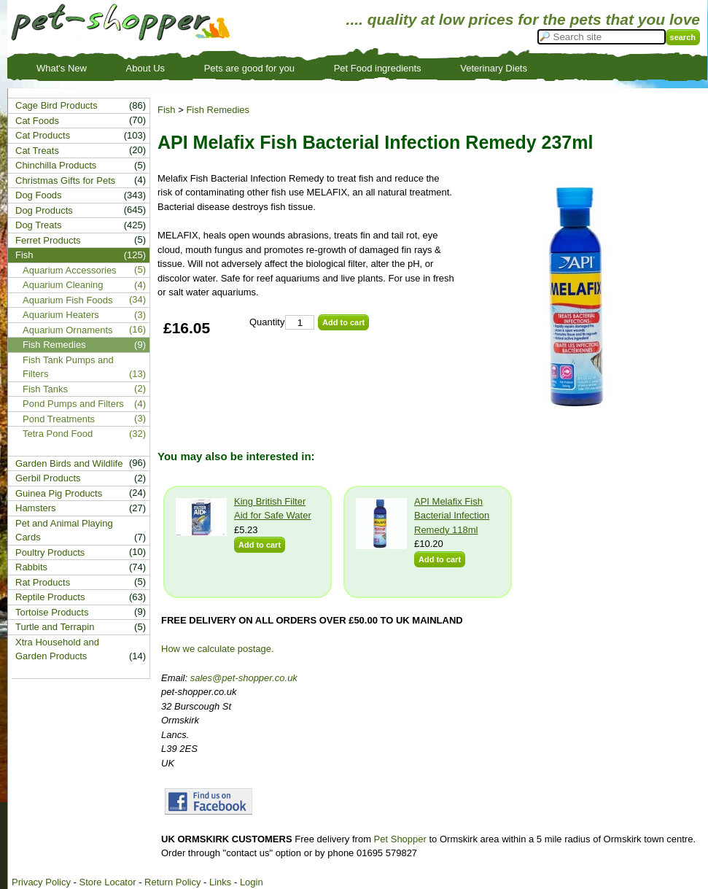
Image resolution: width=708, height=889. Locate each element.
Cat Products (42, 135)
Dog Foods (38, 195)
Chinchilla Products (55, 165)
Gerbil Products (48, 478)
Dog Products (44, 210)
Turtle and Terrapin (54, 626)
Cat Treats (37, 150)
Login (251, 882)
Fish (166, 109)
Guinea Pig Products (58, 493)
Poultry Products (50, 552)
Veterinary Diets (493, 68)
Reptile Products (50, 596)
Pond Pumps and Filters (73, 403)
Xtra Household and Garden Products (57, 649)
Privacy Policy (41, 882)
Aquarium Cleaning (63, 284)
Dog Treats (38, 225)
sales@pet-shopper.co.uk (243, 677)
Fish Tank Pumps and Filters (68, 367)
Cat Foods (37, 120)
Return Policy (172, 882)
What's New (61, 68)
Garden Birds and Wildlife (68, 463)
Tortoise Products (51, 612)
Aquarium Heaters (61, 314)
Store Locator (107, 882)
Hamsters (35, 507)
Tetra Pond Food (58, 433)
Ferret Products (48, 240)
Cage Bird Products (56, 105)
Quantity (266, 322)
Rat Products (42, 582)
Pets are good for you (249, 68)
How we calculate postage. (217, 648)
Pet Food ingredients (377, 68)
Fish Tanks (45, 389)
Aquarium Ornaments (68, 330)
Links (220, 882)
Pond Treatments (59, 419)
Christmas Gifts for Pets (65, 180)
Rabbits (31, 567)
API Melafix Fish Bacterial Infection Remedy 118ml (451, 515)
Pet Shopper (400, 839)
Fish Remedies (217, 109)
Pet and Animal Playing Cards (64, 530)
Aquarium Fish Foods (68, 300)
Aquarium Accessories (70, 270)
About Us (145, 68)
